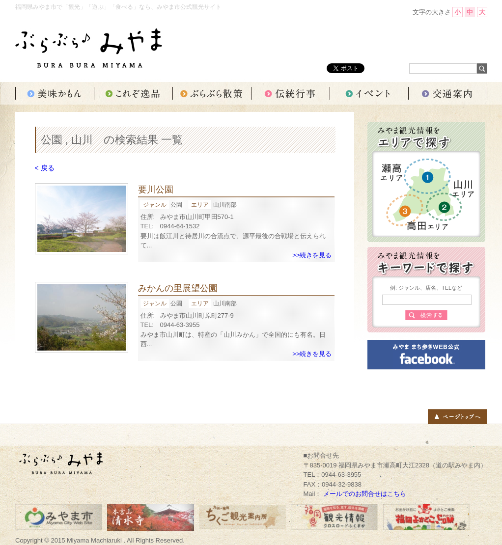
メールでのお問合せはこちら (364, 493)
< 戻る (45, 168)
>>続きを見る (312, 255)
